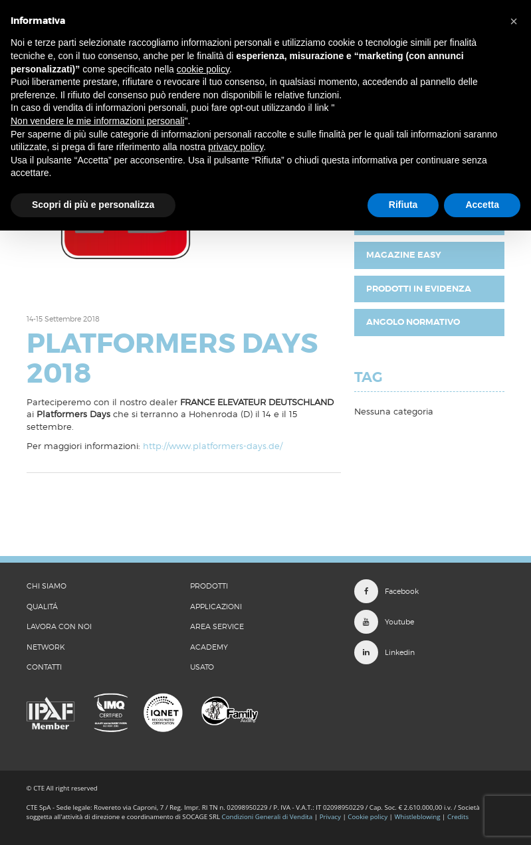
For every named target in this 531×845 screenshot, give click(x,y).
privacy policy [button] (235, 146)
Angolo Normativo (413, 322)
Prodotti (209, 586)
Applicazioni (216, 606)
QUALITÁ (42, 606)
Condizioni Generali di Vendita (267, 816)
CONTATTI (44, 667)
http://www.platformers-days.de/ (212, 445)
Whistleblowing (418, 816)
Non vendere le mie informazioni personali (97, 121)
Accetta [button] (482, 204)
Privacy (330, 816)
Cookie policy (367, 816)
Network (46, 647)
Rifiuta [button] (403, 204)
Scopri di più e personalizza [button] (93, 204)
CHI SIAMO (46, 586)
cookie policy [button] (203, 69)
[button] (513, 21)
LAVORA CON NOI (59, 626)
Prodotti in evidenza (418, 288)
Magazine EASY (403, 254)
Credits (458, 816)
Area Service (217, 626)
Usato (202, 667)
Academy (209, 647)
